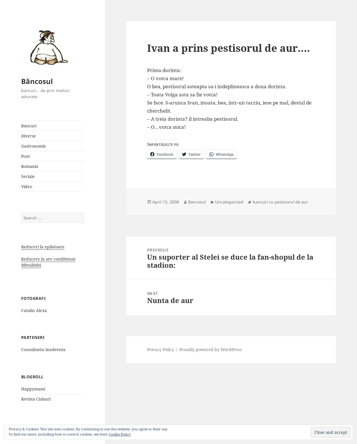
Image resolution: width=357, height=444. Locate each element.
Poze (25, 156)
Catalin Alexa (34, 310)
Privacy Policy (160, 349)
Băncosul (37, 81)
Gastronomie (33, 146)
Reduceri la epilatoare (43, 246)
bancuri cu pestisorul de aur (280, 202)
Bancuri (28, 126)
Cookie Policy (120, 434)
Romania (29, 166)
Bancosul (197, 202)
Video (26, 186)
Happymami (33, 389)
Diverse (28, 136)
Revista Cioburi (36, 399)
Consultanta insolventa (43, 349)
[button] (47, 47)
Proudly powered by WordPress (210, 349)
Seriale (28, 176)
